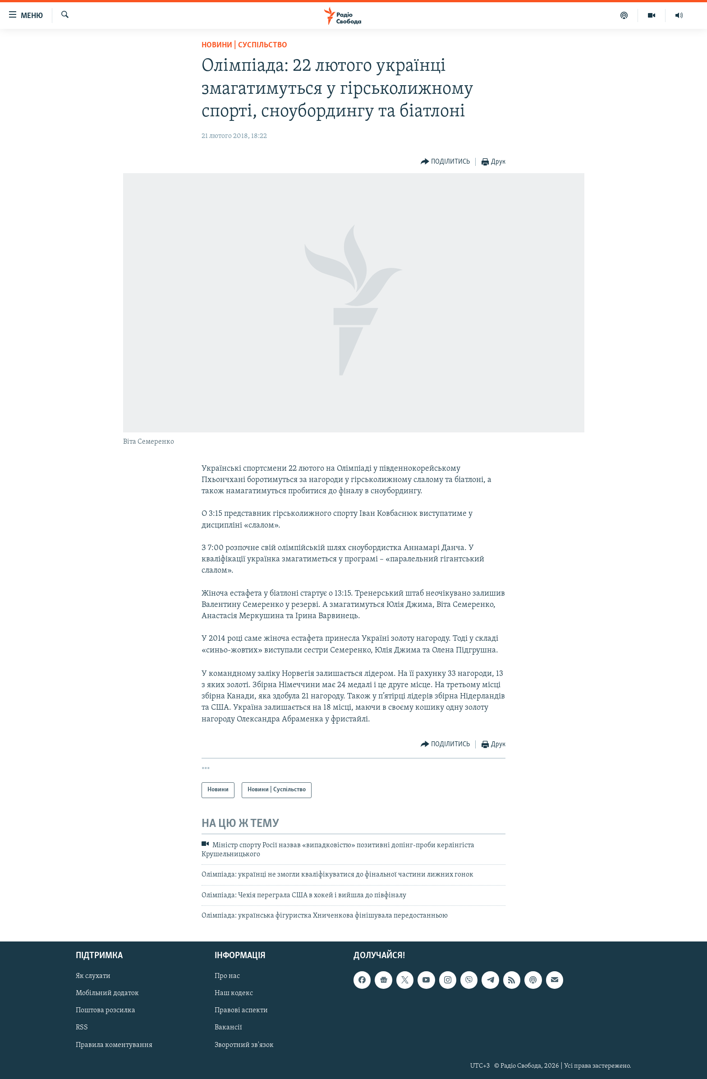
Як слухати (93, 976)
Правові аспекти (241, 1010)
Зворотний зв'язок (244, 1044)
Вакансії (228, 1027)
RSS (82, 1027)
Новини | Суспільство (244, 45)
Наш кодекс (234, 993)
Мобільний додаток (107, 993)
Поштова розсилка (105, 1010)
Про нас (227, 976)
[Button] (445, 162)
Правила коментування (114, 1044)
